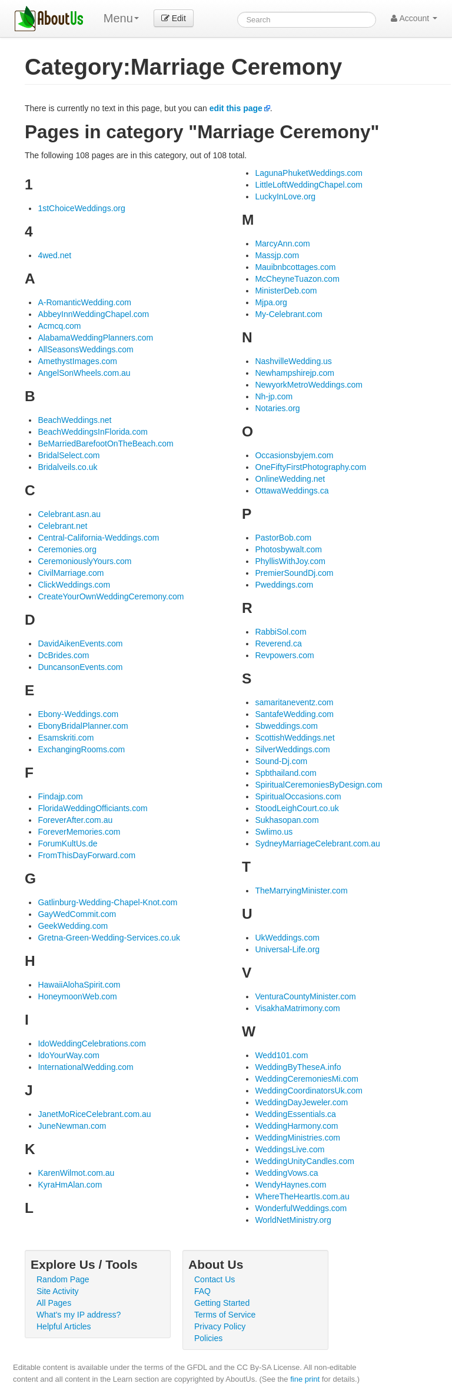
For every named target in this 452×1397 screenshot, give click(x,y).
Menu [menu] (121, 18)
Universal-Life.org (287, 949)
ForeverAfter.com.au (75, 820)
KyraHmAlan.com (70, 1184)
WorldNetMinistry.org (293, 1220)
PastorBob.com (283, 537)
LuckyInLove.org (285, 196)
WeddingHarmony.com (296, 1126)
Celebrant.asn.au (69, 514)
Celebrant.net (62, 526)
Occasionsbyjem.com (294, 455)
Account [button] (414, 18)
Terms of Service (224, 1314)
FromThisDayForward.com (86, 855)
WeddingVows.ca (286, 1173)
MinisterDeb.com (286, 290)
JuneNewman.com (72, 1126)
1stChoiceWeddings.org (81, 208)
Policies (208, 1338)
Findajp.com (60, 796)
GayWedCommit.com (77, 914)
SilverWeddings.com (292, 749)
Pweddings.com (284, 584)
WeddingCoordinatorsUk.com (309, 1090)
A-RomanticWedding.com (84, 302)
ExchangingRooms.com (81, 749)
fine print (305, 1379)
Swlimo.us (274, 831)
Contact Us (214, 1279)
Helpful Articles (63, 1326)
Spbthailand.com (285, 773)
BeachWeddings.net (74, 420)
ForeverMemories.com (79, 831)
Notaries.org (277, 408)
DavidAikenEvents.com (80, 643)
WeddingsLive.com (289, 1149)
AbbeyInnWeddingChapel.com (93, 314)
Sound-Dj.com (281, 761)
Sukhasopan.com (286, 820)
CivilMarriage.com (71, 573)
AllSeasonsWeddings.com (85, 349)
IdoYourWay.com (68, 1055)
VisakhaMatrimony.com (297, 1008)
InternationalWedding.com (85, 1067)
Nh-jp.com (274, 396)
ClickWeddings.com (74, 584)
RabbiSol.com (280, 631)
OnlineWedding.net (290, 479)
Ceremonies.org (67, 549)
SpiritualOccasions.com (298, 796)
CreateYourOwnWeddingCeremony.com (111, 596)
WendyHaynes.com (290, 1184)
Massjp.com (277, 255)
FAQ (202, 1291)
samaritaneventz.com (294, 702)
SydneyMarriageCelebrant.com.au (317, 843)
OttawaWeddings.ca (291, 490)
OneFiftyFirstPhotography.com (310, 467)
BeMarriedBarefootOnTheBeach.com (105, 443)
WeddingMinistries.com (297, 1137)
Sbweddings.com (286, 726)
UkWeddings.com (287, 937)
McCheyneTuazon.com (297, 279)
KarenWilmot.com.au (76, 1173)
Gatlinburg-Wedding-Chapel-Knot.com (107, 902)
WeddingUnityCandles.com (304, 1161)
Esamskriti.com (66, 737)
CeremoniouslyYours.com (84, 561)
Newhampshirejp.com (294, 373)
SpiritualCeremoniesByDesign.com (318, 784)
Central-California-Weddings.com (98, 537)
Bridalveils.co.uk (67, 467)
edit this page (236, 108)
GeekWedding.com (73, 926)
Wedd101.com (281, 1055)
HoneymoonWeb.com (77, 996)
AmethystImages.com (77, 361)
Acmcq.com (59, 326)
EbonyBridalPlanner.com (83, 726)
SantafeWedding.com (294, 714)
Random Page (62, 1279)
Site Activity (57, 1291)
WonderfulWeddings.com (301, 1208)
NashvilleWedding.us (293, 361)
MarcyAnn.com (282, 243)
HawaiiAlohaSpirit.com (79, 984)
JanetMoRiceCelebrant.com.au (94, 1114)
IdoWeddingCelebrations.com (91, 1043)
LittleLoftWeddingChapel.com (309, 184)
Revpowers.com (284, 655)
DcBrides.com (63, 655)
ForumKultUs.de (67, 843)
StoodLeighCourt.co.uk (296, 808)
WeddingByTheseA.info (298, 1067)
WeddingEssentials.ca (295, 1114)
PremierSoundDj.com (294, 573)
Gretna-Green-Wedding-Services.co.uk (109, 937)
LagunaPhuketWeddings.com (309, 173)
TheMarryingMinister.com (301, 890)
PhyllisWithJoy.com (290, 561)
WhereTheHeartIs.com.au (302, 1196)
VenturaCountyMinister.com (305, 996)
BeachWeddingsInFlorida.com (93, 431)
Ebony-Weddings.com (78, 714)
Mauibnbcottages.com (295, 267)
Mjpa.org (271, 302)
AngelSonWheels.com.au (84, 373)
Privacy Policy (219, 1326)
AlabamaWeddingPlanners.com (95, 337)
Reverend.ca (278, 643)
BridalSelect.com (68, 455)
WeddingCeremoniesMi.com (306, 1078)
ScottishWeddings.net (294, 737)
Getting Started (222, 1303)
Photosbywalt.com (288, 549)
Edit (173, 18)
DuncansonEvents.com (80, 667)
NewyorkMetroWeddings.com (309, 384)
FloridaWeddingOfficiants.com (92, 808)
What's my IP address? (78, 1314)
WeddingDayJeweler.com (301, 1102)
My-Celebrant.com (288, 314)
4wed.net (54, 255)
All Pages (53, 1303)
